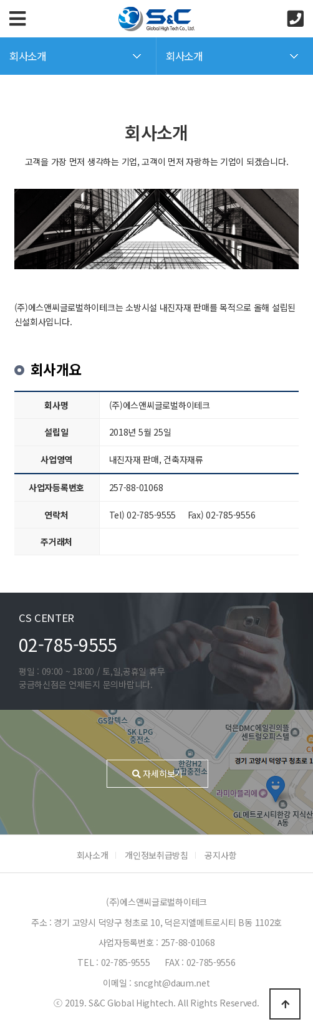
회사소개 (92, 855)
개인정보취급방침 (156, 855)
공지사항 (220, 855)
